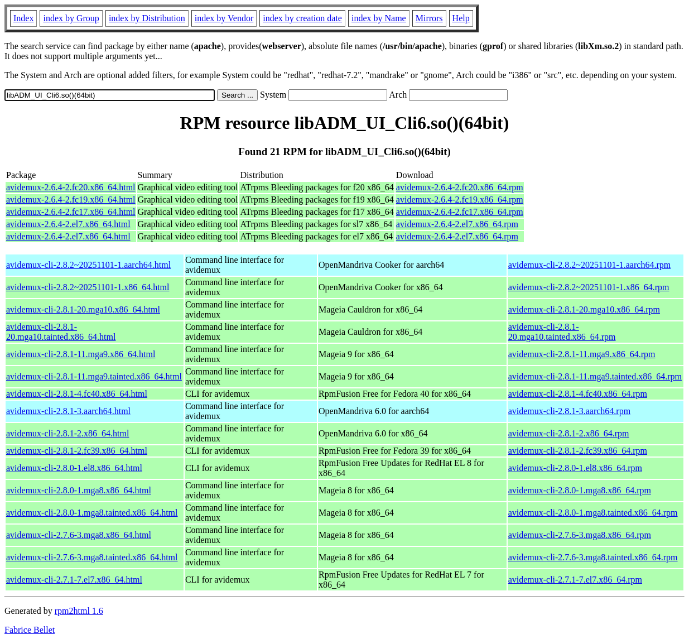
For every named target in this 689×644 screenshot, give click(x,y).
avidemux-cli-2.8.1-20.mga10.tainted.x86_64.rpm (562, 332)
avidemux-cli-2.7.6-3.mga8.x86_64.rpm (579, 535)
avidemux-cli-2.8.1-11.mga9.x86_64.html (80, 354)
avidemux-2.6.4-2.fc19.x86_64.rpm (459, 199)
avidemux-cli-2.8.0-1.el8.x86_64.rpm (575, 468)
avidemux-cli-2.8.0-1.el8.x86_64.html (74, 468)
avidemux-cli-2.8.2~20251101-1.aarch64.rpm (589, 265)
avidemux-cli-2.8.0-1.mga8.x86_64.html (78, 490)
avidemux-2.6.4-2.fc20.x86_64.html (71, 187)
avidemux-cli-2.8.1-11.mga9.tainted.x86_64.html (94, 376)
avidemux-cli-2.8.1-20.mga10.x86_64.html (83, 309)
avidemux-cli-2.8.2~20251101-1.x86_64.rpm (588, 287)
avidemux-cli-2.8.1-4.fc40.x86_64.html (76, 393)
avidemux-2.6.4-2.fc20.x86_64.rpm (459, 187)
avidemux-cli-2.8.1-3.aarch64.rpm (569, 411)
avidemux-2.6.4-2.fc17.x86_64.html (71, 212)
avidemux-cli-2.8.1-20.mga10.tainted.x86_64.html (60, 332)
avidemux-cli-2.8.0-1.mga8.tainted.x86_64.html (92, 512)
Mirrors (429, 18)
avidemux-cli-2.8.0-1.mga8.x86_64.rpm (579, 490)
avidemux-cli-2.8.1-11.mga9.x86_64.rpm (582, 354)
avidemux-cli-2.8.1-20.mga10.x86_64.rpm (584, 309)
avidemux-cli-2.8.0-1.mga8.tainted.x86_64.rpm (593, 512)
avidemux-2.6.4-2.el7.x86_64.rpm (457, 224)
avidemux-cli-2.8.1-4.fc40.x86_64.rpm (577, 393)
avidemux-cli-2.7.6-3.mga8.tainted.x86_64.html (92, 557)
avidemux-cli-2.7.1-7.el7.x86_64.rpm (575, 579)
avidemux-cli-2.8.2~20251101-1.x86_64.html (87, 287)
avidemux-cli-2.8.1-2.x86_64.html (67, 433)
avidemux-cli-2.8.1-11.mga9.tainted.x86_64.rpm (595, 376)
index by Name (378, 18)
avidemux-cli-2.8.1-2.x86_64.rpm (568, 433)
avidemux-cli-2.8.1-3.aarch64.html (68, 411)
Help (461, 18)
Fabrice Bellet (29, 630)
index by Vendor (224, 18)
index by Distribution (147, 18)
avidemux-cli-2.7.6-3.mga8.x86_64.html (78, 535)
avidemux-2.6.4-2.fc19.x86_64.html (71, 199)
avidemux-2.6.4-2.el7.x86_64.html (68, 224)
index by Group (71, 18)
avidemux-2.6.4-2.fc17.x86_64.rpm (459, 212)
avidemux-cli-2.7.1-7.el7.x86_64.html (74, 579)
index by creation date (302, 18)
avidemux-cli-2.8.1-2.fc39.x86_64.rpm (577, 450)
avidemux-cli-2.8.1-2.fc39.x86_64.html (76, 450)
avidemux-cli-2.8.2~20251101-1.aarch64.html (88, 265)
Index (23, 18)
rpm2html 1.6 (79, 611)
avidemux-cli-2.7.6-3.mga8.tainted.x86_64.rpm (593, 557)
